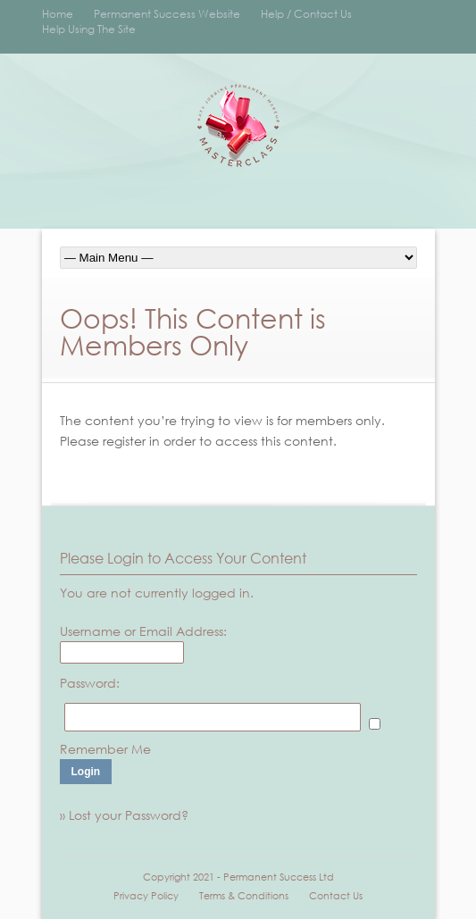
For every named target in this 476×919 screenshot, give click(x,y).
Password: (90, 682)
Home (57, 13)
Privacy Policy (146, 896)
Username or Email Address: (143, 630)
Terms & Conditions (243, 896)
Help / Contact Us (306, 13)
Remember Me (105, 748)
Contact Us (336, 896)
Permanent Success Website (167, 13)
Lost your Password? (128, 814)
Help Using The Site (89, 29)
